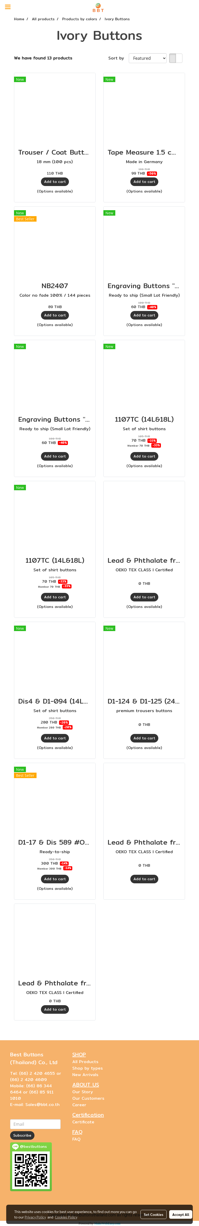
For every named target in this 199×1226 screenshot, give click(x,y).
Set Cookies (153, 1214)
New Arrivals (85, 1074)
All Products (85, 1061)
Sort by (118, 58)
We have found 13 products (43, 58)
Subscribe (22, 1135)
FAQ (76, 1139)
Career (79, 1105)
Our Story (82, 1092)
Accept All (180, 1214)
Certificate (83, 1122)
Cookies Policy (66, 1217)
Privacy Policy (35, 1217)
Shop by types (87, 1068)
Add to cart (55, 181)
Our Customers (88, 1098)
